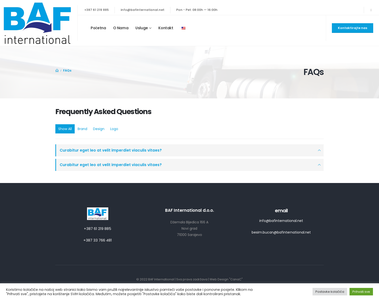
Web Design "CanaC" (226, 279)
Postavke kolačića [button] (329, 291)
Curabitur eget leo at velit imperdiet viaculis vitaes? (111, 150)
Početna (98, 27)
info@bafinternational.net (142, 10)
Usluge (141, 27)
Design (98, 128)
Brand (82, 128)
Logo (114, 128)
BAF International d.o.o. (189, 210)
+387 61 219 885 (96, 10)
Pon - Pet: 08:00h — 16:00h (197, 10)
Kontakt (165, 27)
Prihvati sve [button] (361, 291)
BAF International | (162, 279)
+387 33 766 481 (97, 240)
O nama (121, 27)
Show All (65, 128)
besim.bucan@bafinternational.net (281, 232)
